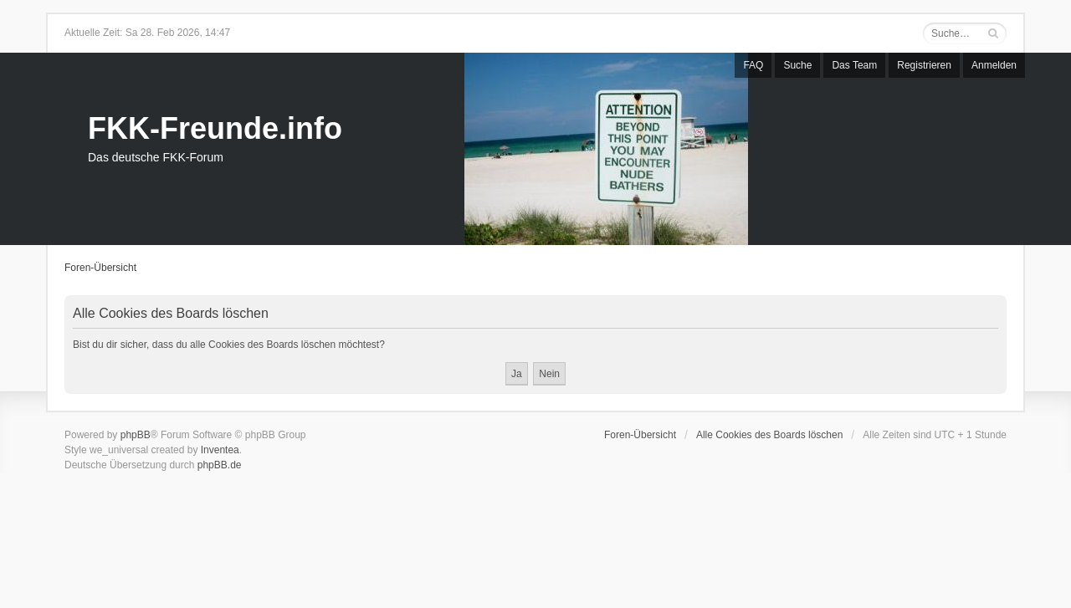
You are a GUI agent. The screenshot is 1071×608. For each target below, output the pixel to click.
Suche (797, 65)
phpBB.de (219, 465)
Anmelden (994, 65)
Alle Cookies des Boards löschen (769, 435)
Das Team (854, 65)
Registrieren (924, 65)
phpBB (135, 435)
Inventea (220, 450)
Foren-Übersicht (100, 267)
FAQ (753, 65)
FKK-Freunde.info (215, 128)
